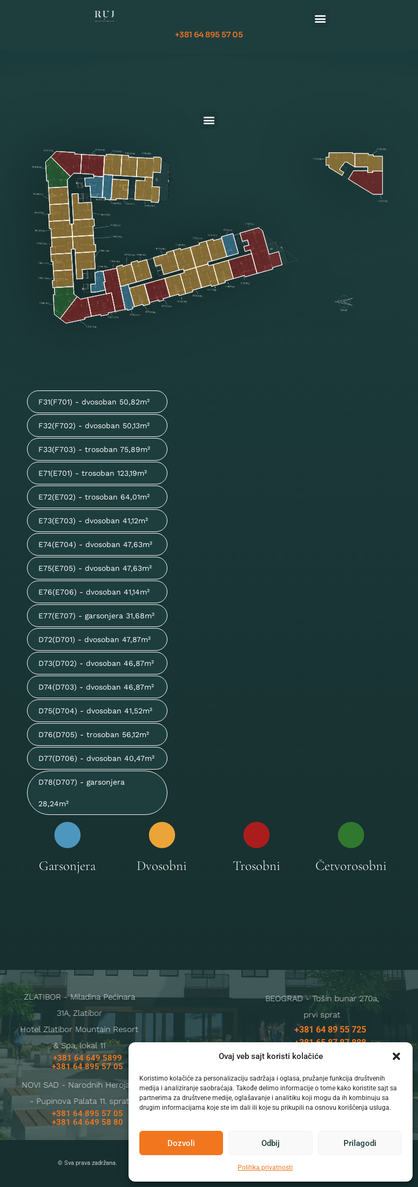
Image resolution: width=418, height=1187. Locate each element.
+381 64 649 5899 (87, 1058)
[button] (396, 1056)
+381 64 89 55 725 (330, 1029)
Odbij (270, 1143)
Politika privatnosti (265, 1167)
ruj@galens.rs (120, 1070)
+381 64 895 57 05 (209, 34)
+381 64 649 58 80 (87, 1122)
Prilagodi (359, 1143)
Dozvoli (181, 1143)
